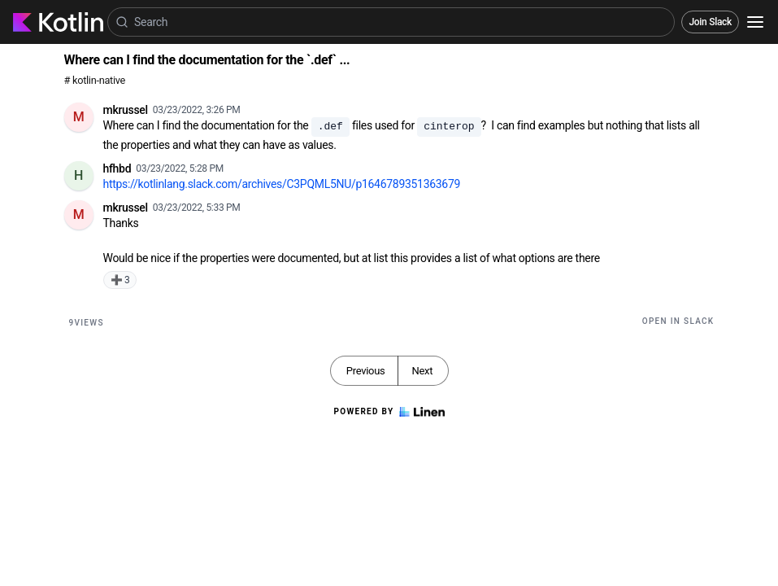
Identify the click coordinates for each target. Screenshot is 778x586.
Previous (365, 371)
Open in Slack (678, 321)
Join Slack (710, 22)
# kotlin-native (95, 80)
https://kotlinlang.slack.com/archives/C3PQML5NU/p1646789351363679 (282, 183)
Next (421, 371)
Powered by (388, 412)
